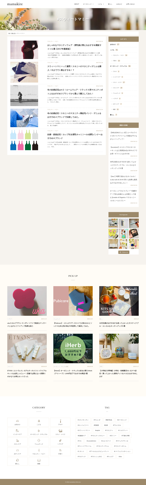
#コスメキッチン (83, 420)
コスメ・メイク (119, 82)
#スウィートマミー (84, 430)
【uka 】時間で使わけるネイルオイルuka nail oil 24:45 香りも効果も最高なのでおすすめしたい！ (123, 179)
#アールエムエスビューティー (99, 451)
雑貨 (116, 109)
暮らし (110, 4)
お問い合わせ (130, 4)
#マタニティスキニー (98, 435)
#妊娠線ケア (82, 435)
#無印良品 (109, 420)
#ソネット (81, 451)
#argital (97, 430)
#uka (120, 456)
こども (101, 4)
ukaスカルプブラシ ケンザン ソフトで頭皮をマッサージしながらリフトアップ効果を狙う (26, 324)
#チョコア (110, 456)
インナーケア (118, 77)
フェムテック (118, 93)
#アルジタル (117, 425)
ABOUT (76, 4)
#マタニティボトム (120, 446)
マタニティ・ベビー (120, 55)
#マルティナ (82, 456)
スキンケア (118, 88)
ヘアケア (117, 98)
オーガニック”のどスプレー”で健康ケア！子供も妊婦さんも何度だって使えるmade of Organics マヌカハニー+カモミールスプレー (123, 195)
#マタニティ (109, 430)
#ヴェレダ (97, 420)
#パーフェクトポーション (122, 451)
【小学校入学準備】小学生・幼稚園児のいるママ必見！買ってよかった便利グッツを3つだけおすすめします (118, 373)
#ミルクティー (123, 430)
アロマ (116, 71)
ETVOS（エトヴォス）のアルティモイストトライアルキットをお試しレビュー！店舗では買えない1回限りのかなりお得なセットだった (27, 373)
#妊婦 (106, 425)
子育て (116, 61)
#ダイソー (113, 435)
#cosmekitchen (91, 441)
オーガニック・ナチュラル (120, 66)
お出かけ (119, 4)
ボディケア (117, 104)
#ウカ (79, 441)
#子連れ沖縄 (125, 435)
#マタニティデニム (103, 446)
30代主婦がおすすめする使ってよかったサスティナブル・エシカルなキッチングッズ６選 (123, 165)
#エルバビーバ (106, 441)
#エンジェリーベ (83, 425)
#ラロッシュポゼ (96, 456)
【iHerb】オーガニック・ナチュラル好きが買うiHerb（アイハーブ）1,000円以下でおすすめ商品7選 (72, 372)
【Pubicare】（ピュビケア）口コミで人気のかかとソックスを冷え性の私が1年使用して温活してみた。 (72, 324)
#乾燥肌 (96, 425)
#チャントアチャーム (84, 446)
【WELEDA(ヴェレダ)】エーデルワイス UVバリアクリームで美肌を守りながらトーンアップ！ (123, 136)
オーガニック (88, 4)
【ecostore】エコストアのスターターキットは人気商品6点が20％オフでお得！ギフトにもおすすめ (123, 150)
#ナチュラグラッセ (122, 441)
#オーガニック (122, 420)
